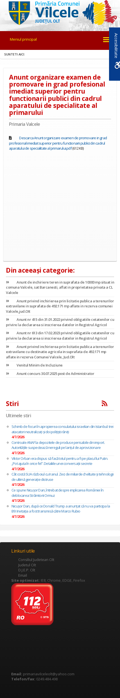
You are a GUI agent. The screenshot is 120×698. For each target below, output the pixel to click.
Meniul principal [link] (23, 39)
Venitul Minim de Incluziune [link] (34, 365)
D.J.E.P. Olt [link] (26, 569)
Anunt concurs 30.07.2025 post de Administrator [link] (50, 373)
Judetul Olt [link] (27, 564)
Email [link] (22, 575)
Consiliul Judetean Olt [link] (36, 559)
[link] (60, 12)
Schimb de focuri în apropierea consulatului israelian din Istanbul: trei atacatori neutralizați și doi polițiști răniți (62, 429)
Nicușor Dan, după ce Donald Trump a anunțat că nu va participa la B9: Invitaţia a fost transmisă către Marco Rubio (61, 509)
